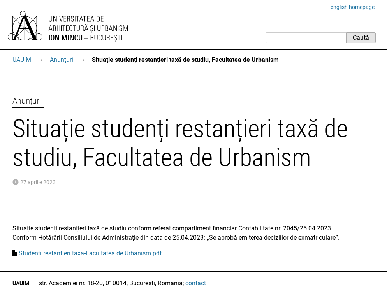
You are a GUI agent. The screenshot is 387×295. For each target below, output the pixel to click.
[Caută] (306, 37)
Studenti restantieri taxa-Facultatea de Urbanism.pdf (90, 253)
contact (195, 283)
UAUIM (21, 59)
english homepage (353, 7)
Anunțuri (61, 59)
